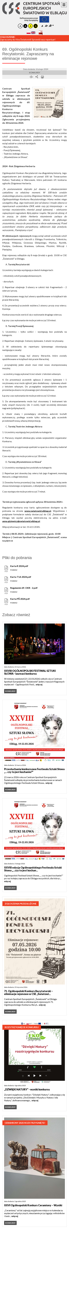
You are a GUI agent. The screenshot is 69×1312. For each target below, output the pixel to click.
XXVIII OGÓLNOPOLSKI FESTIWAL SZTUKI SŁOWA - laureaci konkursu (30, 672)
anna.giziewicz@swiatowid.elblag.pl (21, 521)
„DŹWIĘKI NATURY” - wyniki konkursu (27, 1089)
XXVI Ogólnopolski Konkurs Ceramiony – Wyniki (33, 1205)
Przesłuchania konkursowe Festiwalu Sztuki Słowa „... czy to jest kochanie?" (34, 771)
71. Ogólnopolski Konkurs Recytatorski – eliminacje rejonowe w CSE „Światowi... (28, 993)
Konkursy (34, 72)
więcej (39, 684)
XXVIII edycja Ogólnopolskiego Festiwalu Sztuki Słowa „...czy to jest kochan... (33, 869)
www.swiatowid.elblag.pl (37, 511)
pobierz (13, 570)
